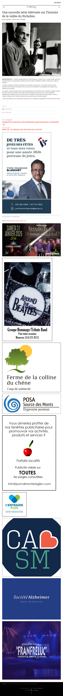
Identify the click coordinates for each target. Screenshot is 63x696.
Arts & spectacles (7, 19)
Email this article (7, 109)
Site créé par (28, 690)
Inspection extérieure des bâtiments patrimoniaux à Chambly (30, 122)
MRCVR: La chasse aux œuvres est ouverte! (22, 129)
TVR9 (58, 98)
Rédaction (23, 19)
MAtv (21, 98)
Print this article (6, 112)
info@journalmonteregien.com (18, 220)
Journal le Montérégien (38, 688)
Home (5, 683)
